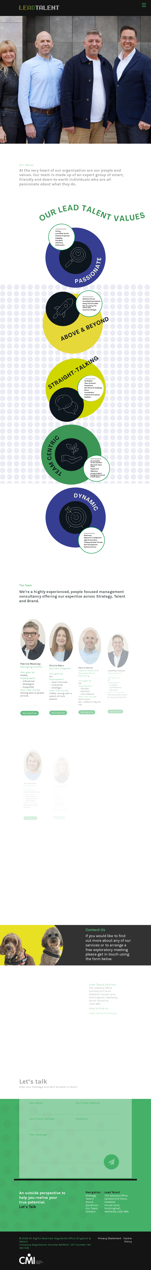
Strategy (91, 1195)
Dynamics (92, 1205)
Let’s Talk (27, 1207)
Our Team (92, 1208)
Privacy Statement (109, 1238)
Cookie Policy (127, 1240)
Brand (89, 1201)
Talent (90, 1198)
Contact (90, 1211)
